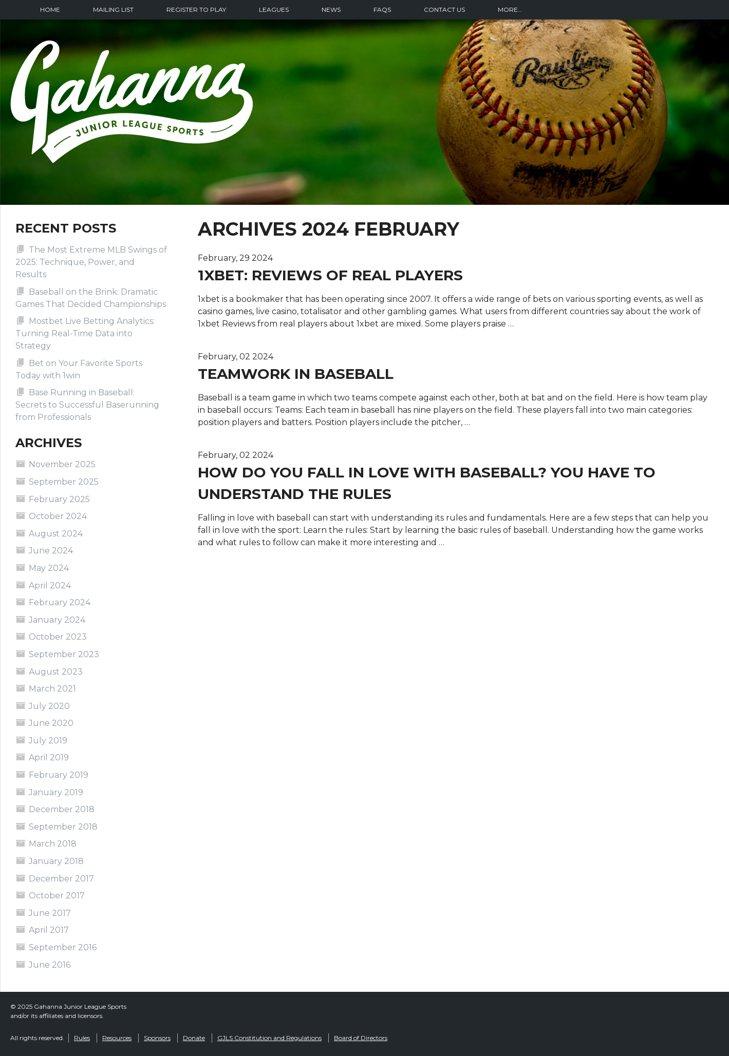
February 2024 (59, 602)
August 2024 (56, 534)
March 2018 (53, 844)
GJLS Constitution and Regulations (269, 1038)
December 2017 (61, 879)
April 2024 (50, 585)
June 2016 (49, 965)
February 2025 (59, 499)
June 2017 (50, 913)
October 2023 (58, 637)
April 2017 (49, 930)
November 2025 (62, 464)
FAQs (382, 9)
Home (50, 9)
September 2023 (64, 654)
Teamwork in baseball (296, 373)
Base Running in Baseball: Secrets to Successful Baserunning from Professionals (87, 405)
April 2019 (49, 757)
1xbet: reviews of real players (330, 275)
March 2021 (52, 689)
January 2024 (57, 620)
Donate (194, 1038)
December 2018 (62, 809)
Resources (117, 1038)
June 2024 (51, 550)
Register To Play (196, 9)
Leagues (274, 9)
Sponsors (157, 1038)
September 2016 (63, 947)
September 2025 (64, 482)
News (331, 9)
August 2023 (56, 672)
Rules (82, 1038)
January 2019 (56, 792)
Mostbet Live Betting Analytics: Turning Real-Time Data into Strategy (85, 333)
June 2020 (51, 723)
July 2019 (48, 740)
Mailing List (113, 9)
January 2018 (56, 861)
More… (510, 9)
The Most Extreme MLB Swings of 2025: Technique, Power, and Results (91, 262)
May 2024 (49, 568)
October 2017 (57, 895)
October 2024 (58, 516)
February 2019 (58, 775)
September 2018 (63, 827)
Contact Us (444, 9)
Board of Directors (360, 1038)
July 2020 (49, 706)
